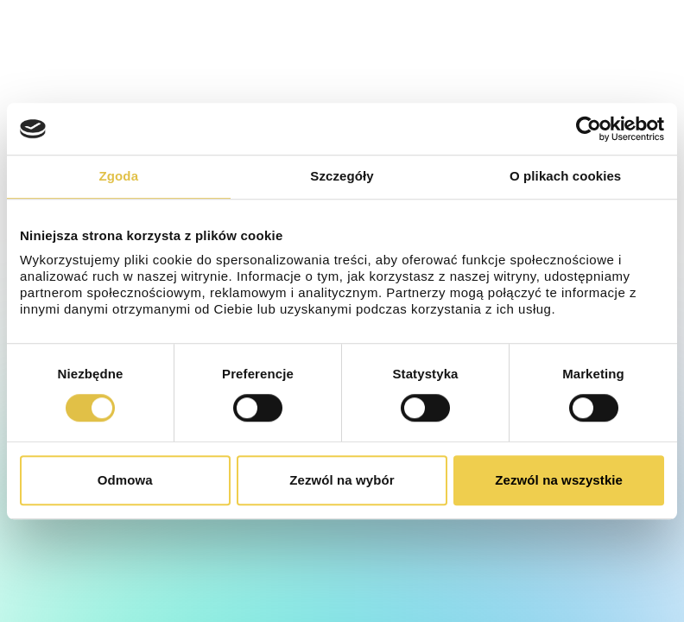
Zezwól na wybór (342, 480)
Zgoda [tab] (119, 175)
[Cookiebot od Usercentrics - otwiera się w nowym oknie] (588, 129)
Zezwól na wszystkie (559, 480)
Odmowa (125, 480)
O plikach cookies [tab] (565, 175)
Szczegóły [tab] (341, 175)
